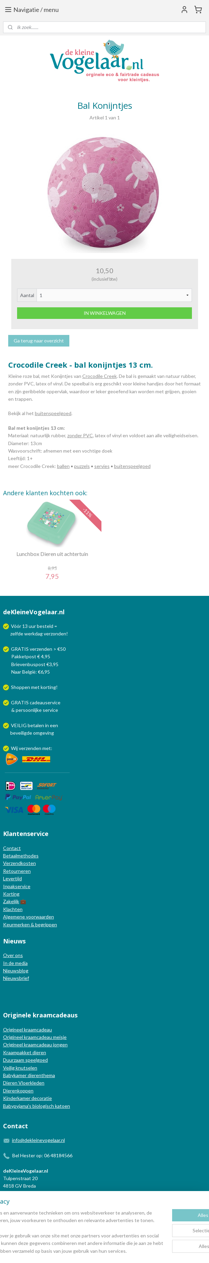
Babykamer (15, 1075)
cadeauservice (45, 702)
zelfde (16, 633)
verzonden (55, 633)
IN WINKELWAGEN (105, 313)
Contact (12, 848)
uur (32, 626)
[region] (59, 1209)
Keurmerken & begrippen (30, 924)
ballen (63, 466)
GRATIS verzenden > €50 (38, 649)
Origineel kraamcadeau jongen (35, 1044)
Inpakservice (16, 886)
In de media (15, 963)
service (50, 710)
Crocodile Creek (99, 376)
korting (48, 687)
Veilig (9, 1068)
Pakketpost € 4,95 (27, 656)
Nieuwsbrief (16, 978)
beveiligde (21, 733)
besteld (45, 626)
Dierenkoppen (18, 1090)
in (47, 725)
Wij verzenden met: (31, 748)
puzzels (82, 466)
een (54, 725)
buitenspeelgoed (53, 413)
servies (102, 466)
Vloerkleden (30, 1083)
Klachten (13, 909)
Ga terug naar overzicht (39, 340)
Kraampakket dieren (24, 1052)
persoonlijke (29, 710)
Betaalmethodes (21, 855)
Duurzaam (14, 1060)
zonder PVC (80, 435)
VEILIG (19, 725)
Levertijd (12, 878)
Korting (11, 894)
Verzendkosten (19, 863)
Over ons (13, 955)
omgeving (43, 733)
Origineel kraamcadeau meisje (35, 1037)
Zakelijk (11, 901)
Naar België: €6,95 (30, 672)
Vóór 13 (20, 626)
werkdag (33, 633)
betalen (36, 725)
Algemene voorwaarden (28, 917)
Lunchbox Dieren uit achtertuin (52, 553)
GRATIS (20, 702)
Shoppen (20, 687)
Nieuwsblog (15, 970)
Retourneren (17, 871)
